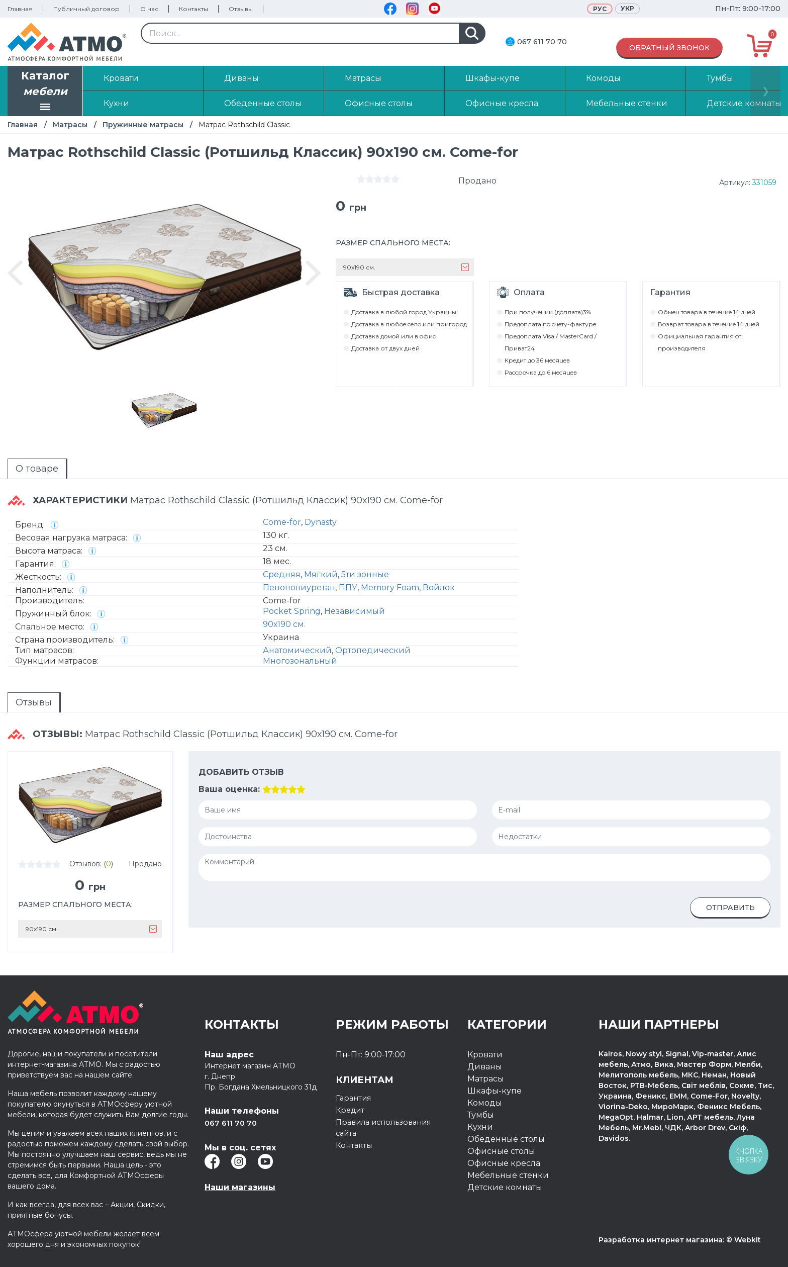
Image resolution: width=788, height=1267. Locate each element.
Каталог (45, 92)
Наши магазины (240, 1187)
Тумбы (480, 1115)
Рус (600, 9)
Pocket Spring (292, 611)
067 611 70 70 (542, 41)
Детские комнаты (504, 1187)
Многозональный (300, 661)
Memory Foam (390, 587)
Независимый (354, 611)
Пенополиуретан (299, 587)
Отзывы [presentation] (34, 702)
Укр (627, 8)
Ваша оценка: (229, 789)
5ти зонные (365, 574)
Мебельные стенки (508, 1175)
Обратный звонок (669, 47)
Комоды (484, 1103)
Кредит (351, 1110)
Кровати (485, 1054)
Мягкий (321, 574)
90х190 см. (284, 624)
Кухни (480, 1127)
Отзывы (241, 9)
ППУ (348, 587)
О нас (149, 9)
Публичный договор (86, 9)
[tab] (37, 469)
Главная (20, 9)
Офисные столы (501, 1151)
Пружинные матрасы (143, 124)
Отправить (730, 907)
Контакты (193, 9)
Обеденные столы (506, 1139)
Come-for (282, 522)
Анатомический (297, 650)
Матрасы (70, 124)
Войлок (439, 587)
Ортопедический (373, 650)
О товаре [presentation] (37, 468)
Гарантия (355, 1098)
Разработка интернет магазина (661, 1239)
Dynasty (321, 522)
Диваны (484, 1066)
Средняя (282, 574)
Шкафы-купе (494, 1091)
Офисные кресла (503, 1163)
